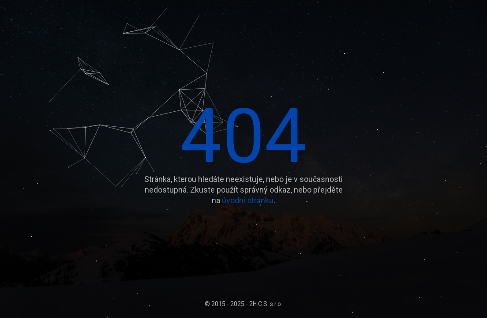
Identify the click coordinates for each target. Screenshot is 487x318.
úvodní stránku (247, 200)
